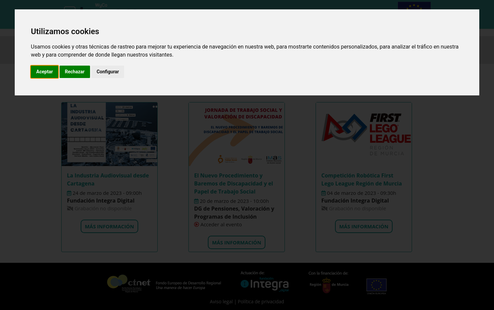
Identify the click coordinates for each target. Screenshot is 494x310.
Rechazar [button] (75, 71)
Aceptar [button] (44, 71)
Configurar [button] (108, 71)
